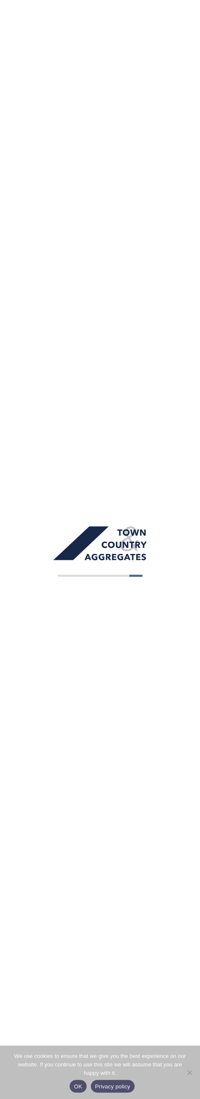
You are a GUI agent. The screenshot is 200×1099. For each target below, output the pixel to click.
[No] (189, 1072)
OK (78, 1086)
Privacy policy (112, 1086)
